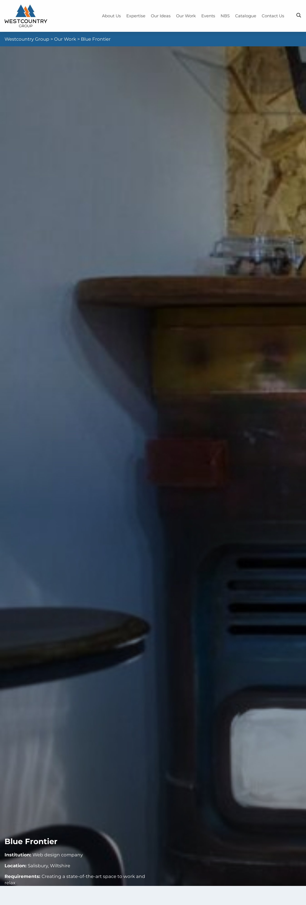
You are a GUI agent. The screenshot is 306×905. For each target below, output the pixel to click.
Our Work (65, 39)
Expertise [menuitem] (135, 15)
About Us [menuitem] (111, 15)
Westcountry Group (27, 39)
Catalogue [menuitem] (245, 15)
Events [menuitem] (208, 15)
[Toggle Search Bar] (298, 15)
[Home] (26, 15)
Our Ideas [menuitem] (161, 15)
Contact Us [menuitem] (273, 15)
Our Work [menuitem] (186, 15)
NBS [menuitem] (225, 15)
